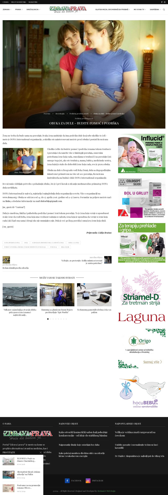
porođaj (53, 247)
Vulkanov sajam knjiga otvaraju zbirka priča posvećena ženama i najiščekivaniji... (20, 312)
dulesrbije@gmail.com (51, 201)
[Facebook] (161, 2)
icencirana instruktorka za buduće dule (48, 243)
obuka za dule (73, 243)
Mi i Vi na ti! (139, 9)
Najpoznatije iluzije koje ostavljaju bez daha (79, 444)
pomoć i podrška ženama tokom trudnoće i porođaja (25, 247)
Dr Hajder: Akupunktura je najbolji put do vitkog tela (140, 456)
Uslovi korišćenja (18, 2)
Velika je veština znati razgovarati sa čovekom (135, 434)
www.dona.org (10, 197)
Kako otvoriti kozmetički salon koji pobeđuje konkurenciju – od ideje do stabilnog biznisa (83, 434)
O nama (6, 2)
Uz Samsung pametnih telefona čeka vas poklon (94, 310)
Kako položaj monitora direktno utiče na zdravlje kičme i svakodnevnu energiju (82, 454)
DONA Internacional (12, 243)
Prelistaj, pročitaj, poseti (79, 113)
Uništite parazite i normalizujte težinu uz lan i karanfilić (136, 446)
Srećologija (32, 9)
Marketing (33, 2)
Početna (47, 113)
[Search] (164, 9)
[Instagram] (164, 2)
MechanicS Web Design (106, 491)
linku (8, 201)
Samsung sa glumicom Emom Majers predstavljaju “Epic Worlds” (57, 310)
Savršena (154, 9)
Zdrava (6, 9)
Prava (18, 9)
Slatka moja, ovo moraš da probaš (112, 9)
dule (26, 243)
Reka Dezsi (65, 247)
